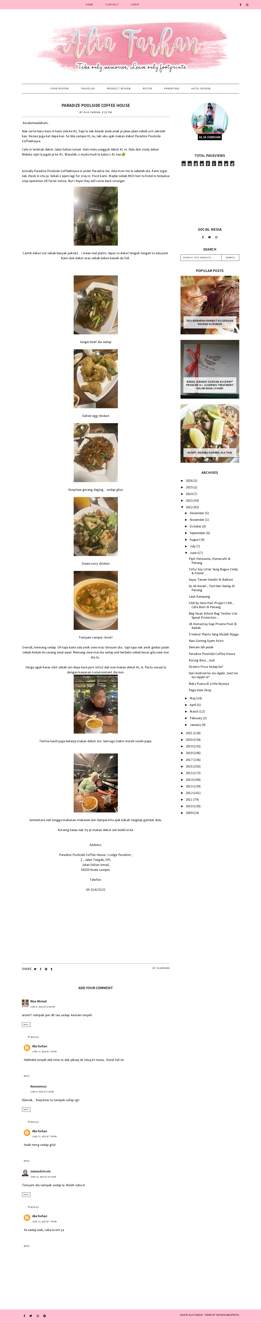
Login (135, 4)
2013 (190, 786)
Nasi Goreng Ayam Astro (206, 641)
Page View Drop (200, 690)
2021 (190, 733)
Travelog (88, 88)
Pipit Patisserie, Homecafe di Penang (210, 561)
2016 (190, 766)
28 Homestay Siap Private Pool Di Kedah (213, 626)
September (198, 533)
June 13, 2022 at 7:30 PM (44, 1051)
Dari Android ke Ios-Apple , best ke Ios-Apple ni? (213, 675)
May (193, 698)
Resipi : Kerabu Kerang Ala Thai (210, 452)
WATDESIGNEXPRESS (227, 1314)
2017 (190, 760)
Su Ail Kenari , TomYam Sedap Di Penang (212, 588)
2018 (190, 753)
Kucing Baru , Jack (202, 660)
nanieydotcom (40, 1171)
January (196, 725)
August (195, 539)
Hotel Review (201, 88)
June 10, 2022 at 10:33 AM (43, 1177)
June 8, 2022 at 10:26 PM (42, 1007)
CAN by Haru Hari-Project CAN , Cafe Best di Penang (211, 605)
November (197, 519)
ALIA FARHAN (195, 1314)
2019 (190, 746)
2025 (190, 487)
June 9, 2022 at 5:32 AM (42, 1091)
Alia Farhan (39, 1046)
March (194, 711)
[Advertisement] (210, 197)
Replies (35, 1037)
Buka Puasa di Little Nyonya (209, 683)
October (196, 526)
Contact (112, 4)
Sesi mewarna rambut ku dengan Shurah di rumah (209, 322)
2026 (190, 480)
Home (89, 4)
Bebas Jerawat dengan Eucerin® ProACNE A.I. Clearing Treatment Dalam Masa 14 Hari (210, 385)
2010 (190, 806)
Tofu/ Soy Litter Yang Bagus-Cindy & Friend (213, 571)
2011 (190, 799)
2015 (190, 773)
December (197, 513)
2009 (190, 813)
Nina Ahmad (38, 1001)
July (193, 546)
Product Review (119, 88)
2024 (190, 494)
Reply (26, 1024)
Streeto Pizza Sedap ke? (206, 667)
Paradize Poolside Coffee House (96, 105)
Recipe (147, 88)
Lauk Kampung (199, 596)
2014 (190, 779)
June (193, 553)
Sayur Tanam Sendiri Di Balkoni (211, 579)
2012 (190, 793)
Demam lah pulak (201, 647)
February (196, 718)
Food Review (59, 88)
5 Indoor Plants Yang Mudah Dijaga (214, 634)
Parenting (171, 88)
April (193, 705)
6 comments (161, 968)
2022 (190, 507)
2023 (190, 500)
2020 (190, 739)
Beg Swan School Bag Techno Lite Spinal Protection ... (213, 615)
